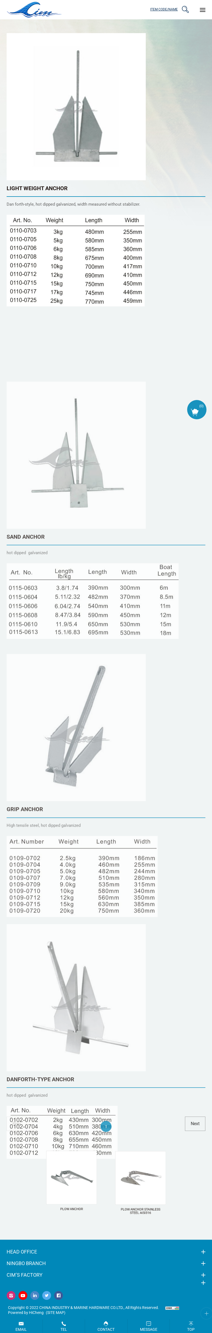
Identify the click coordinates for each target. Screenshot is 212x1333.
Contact (106, 1329)
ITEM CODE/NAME (164, 9)
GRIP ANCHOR (25, 958)
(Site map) (55, 1312)
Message (148, 1329)
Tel (63, 1329)
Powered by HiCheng (26, 1312)
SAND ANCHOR (26, 683)
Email (21, 1329)
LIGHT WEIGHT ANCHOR (37, 188)
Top (191, 1329)
